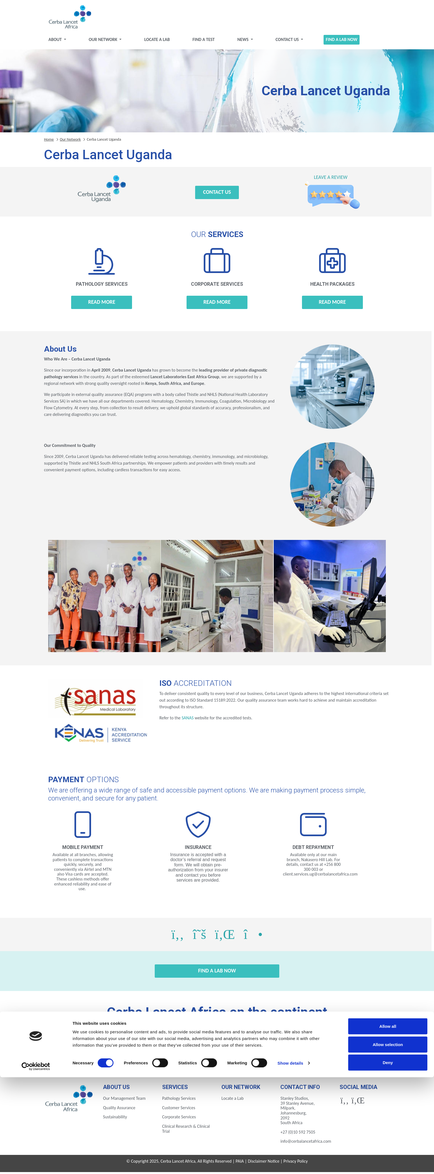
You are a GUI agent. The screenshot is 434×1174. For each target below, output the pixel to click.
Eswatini (131, 1042)
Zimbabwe (345, 1058)
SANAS (187, 720)
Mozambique (88, 1058)
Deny (388, 1159)
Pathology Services (179, 1100)
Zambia (302, 1058)
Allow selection (388, 1141)
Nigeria (131, 1058)
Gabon (217, 1042)
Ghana (259, 1042)
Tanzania (217, 1058)
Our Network (103, 41)
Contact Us (287, 41)
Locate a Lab (157, 41)
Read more (101, 304)
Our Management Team (124, 1100)
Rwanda (174, 1058)
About (55, 41)
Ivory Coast (303, 1042)
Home (49, 141)
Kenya (345, 1042)
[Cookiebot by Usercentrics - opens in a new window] (36, 1163)
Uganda (260, 1058)
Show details (290, 1159)
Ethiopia (174, 1042)
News (243, 41)
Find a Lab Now (341, 41)
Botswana (88, 1042)
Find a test (203, 41)
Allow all (387, 1123)
